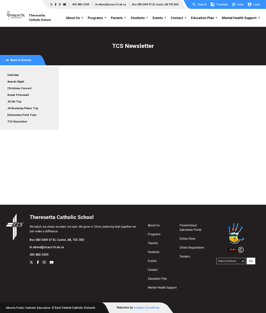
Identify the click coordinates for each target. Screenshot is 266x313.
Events (152, 261)
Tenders (185, 256)
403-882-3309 (80, 4)
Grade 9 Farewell (18, 95)
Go (251, 261)
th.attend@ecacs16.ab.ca (110, 4)
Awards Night (15, 81)
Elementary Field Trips (22, 115)
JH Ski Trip (14, 101)
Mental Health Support (162, 287)
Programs (154, 234)
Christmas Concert (19, 88)
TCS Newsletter (17, 121)
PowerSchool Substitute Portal (190, 228)
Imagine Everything (147, 307)
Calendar (13, 75)
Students (153, 252)
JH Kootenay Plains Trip (22, 108)
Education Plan (157, 278)
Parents (153, 243)
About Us (154, 225)
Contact (153, 270)
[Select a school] (230, 261)
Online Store (187, 238)
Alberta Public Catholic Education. (29, 307)
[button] (199, 4)
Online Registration (192, 247)
